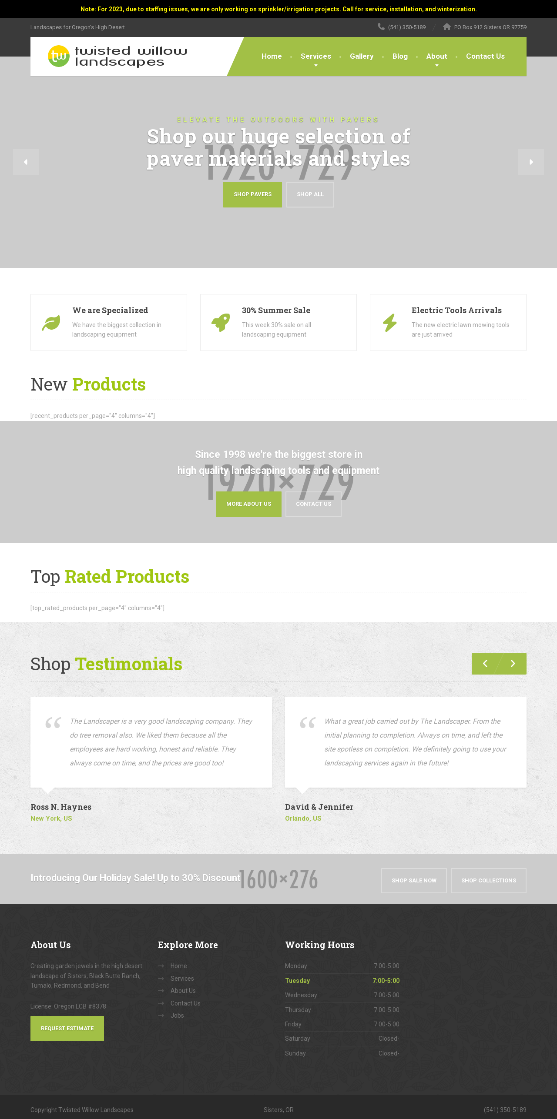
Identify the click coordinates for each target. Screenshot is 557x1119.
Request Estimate (67, 1022)
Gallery (362, 56)
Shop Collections (488, 874)
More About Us (248, 501)
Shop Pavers (253, 194)
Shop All (310, 194)
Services (316, 56)
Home (272, 56)
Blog (400, 56)
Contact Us (485, 56)
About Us (183, 985)
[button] (26, 162)
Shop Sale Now (414, 874)
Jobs (177, 1009)
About (436, 56)
